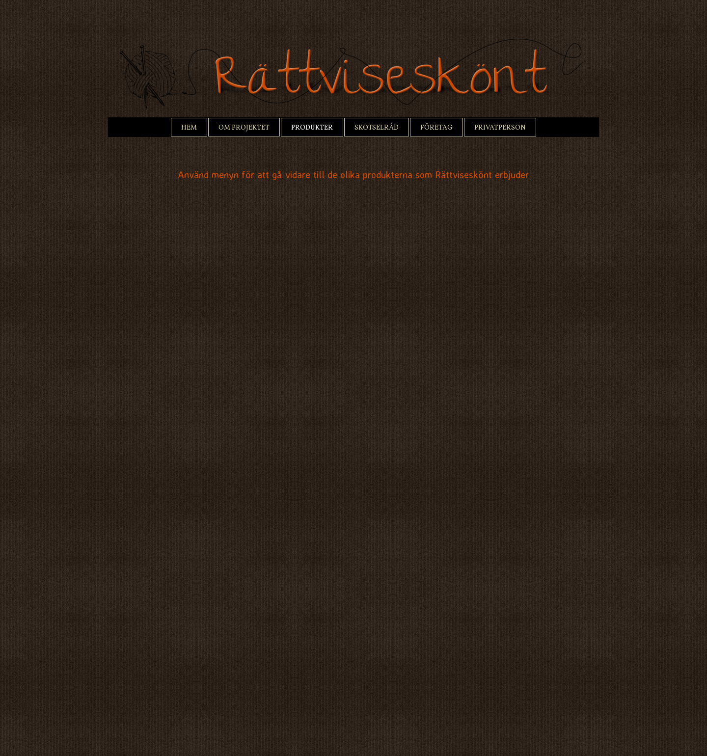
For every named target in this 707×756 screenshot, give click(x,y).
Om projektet (244, 128)
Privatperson (500, 128)
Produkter (312, 128)
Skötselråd (376, 128)
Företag (436, 128)
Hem (189, 128)
